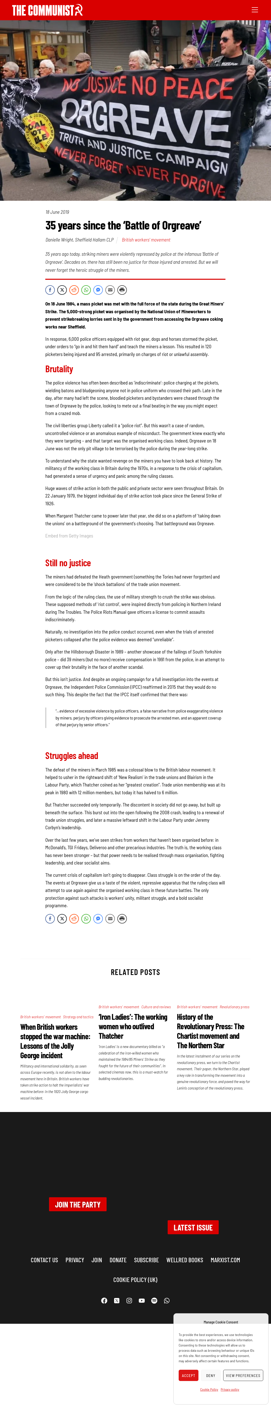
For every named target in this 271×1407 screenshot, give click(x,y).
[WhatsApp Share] (86, 290)
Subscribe (146, 1260)
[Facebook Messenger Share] (98, 290)
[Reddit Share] (74, 290)
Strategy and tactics (78, 1016)
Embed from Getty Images (69, 535)
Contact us (44, 1260)
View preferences (243, 1375)
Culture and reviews (156, 1006)
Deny (210, 1375)
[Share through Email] (110, 290)
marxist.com (225, 1260)
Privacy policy (230, 1389)
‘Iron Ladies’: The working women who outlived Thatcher (133, 1026)
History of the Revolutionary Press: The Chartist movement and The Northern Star (210, 1031)
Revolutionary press (235, 1006)
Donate (118, 1260)
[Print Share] (122, 290)
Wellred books (184, 1260)
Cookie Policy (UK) (135, 1279)
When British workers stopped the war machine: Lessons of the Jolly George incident (55, 1041)
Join (97, 1260)
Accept (188, 1375)
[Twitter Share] (62, 290)
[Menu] (254, 9)
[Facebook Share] (50, 290)
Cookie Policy (209, 1389)
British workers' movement (146, 239)
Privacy (75, 1260)
